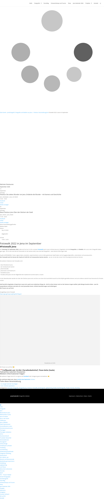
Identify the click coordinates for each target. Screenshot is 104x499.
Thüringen (2, 430)
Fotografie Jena (23, 388)
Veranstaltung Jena (44, 112)
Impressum (72, 396)
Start (1, 112)
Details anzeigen (4, 204)
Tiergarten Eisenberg (5, 453)
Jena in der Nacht (4, 418)
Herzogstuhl (3, 442)
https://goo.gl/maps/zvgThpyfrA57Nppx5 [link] (11, 294)
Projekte (87, 3)
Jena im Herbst (4, 416)
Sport (1, 473)
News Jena (3, 490)
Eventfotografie (4, 478)
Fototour (36, 112)
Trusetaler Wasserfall (5, 438)
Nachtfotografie (61, 388)
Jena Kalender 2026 (78, 3)
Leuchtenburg (3, 449)
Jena (1, 410)
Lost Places (3, 467)
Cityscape (9, 388)
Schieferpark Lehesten (6, 445)
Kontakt (96, 3)
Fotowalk (40, 249)
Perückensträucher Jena (6, 428)
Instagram (2, 492)
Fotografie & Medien (20, 396)
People (68, 388)
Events (90, 396)
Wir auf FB (2, 496)
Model (54, 388)
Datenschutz (79, 396)
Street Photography (5, 476)
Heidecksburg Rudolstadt (6, 451)
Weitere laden (3, 226)
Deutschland (3, 455)
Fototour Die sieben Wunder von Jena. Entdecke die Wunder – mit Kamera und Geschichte (30, 194)
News (85, 396)
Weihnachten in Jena (5, 414)
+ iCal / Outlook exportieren (7, 386)
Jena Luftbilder (4, 422)
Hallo (30, 3)
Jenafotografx (41, 388)
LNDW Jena (3, 420)
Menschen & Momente (6, 469)
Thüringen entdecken (5, 432)
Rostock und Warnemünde (7, 459)
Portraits (2, 471)
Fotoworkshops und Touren (58, 3)
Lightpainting (49, 388)
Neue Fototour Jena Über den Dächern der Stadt (16, 212)
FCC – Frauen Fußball (5, 475)
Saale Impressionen (5, 424)
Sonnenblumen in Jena (6, 426)
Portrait (72, 388)
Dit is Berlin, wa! (4, 457)
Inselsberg (2, 447)
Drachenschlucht (4, 436)
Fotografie (37, 3)
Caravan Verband (4, 494)
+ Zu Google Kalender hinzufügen (9, 384)
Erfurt (1, 434)
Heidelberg (3, 463)
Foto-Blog (46, 3)
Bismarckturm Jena (5, 412)
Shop (69, 3)
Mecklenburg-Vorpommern (7, 461)
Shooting (77, 388)
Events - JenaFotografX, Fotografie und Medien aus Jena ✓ (18, 112)
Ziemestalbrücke (4, 440)
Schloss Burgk (3, 443)
